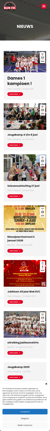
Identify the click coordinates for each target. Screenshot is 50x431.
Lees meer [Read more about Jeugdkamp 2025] (15, 377)
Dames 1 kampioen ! (19, 80)
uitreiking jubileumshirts (23, 342)
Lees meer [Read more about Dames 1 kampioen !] (15, 94)
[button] (46, 384)
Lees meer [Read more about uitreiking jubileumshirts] (15, 353)
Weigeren (25, 418)
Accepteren (25, 412)
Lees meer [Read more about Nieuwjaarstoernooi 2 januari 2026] (15, 251)
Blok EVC (10, 245)
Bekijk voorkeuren (25, 425)
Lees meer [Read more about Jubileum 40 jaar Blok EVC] (15, 302)
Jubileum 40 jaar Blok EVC (23, 291)
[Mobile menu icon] (43, 6)
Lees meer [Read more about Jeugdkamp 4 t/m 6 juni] (15, 145)
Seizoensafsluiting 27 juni (23, 186)
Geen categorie (11, 54)
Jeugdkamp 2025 (18, 367)
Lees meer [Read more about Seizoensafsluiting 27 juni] (15, 196)
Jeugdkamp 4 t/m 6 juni (22, 134)
